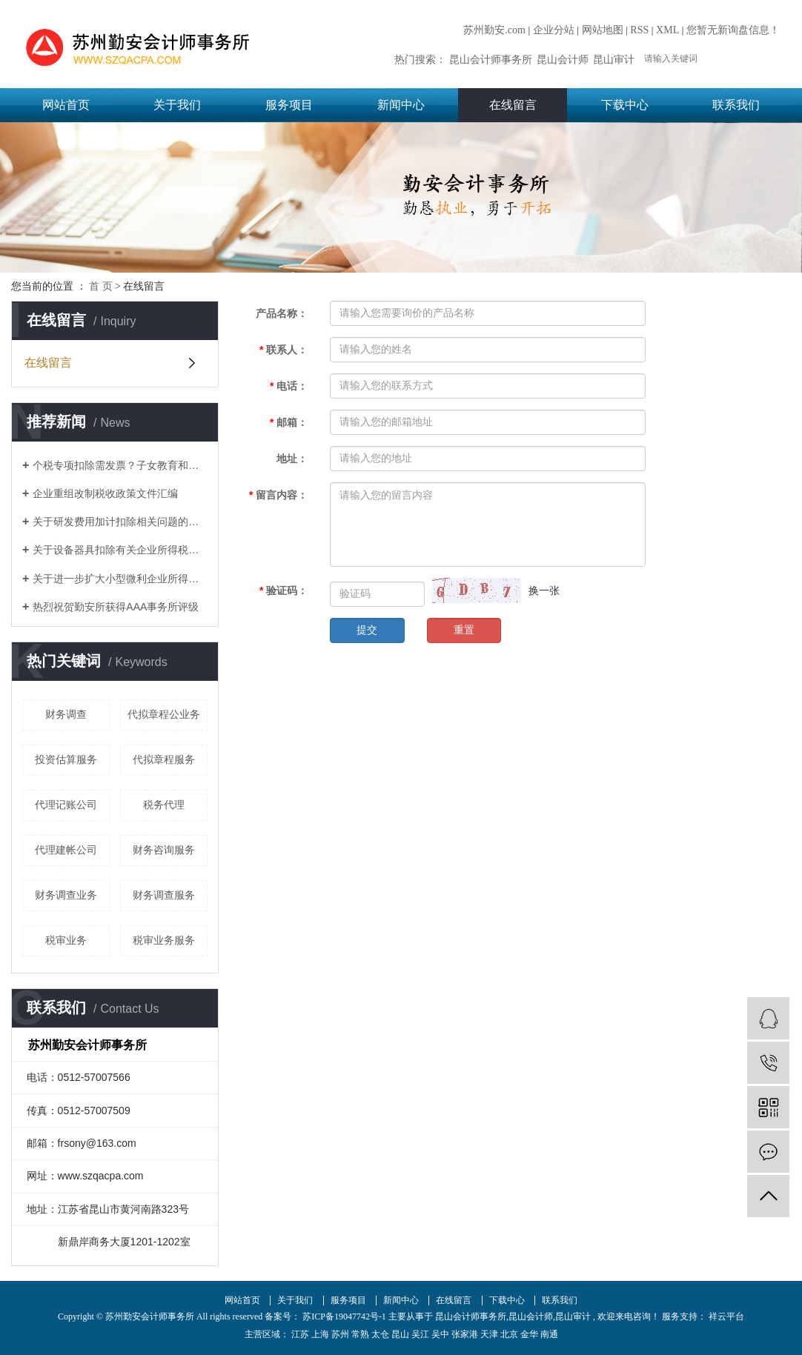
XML (667, 30)
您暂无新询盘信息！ (733, 30)
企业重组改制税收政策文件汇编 (105, 493)
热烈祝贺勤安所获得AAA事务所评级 (116, 607)
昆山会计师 (563, 59)
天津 (489, 1334)
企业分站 (553, 30)
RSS (639, 30)
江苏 (300, 1334)
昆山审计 (613, 59)
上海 (320, 1334)
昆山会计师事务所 (490, 59)
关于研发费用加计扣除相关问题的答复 (120, 521)
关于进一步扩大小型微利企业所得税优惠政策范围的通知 (120, 579)
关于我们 (177, 105)
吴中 (440, 1334)
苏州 (340, 1334)
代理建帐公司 (66, 850)
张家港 (464, 1334)
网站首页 (66, 105)
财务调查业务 (66, 895)
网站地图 (602, 30)
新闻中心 (401, 105)
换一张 (544, 590)
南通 (549, 1334)
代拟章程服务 (164, 759)
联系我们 (736, 105)
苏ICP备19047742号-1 (344, 1316)
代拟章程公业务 (163, 714)
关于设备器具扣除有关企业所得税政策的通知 (120, 550)
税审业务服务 (164, 940)
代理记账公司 (66, 804)
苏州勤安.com (494, 30)
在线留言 (513, 105)
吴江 (420, 1334)
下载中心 (625, 105)
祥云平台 (725, 1316)
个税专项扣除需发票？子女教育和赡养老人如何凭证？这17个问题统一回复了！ (120, 465)
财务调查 (66, 714)
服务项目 (289, 105)
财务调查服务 (164, 895)
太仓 (380, 1334)
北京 (509, 1334)
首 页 (101, 286)
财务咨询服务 (164, 850)
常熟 (360, 1334)
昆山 (400, 1334)
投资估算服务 (66, 759)
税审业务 (66, 940)
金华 (529, 1334)
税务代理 (164, 804)
